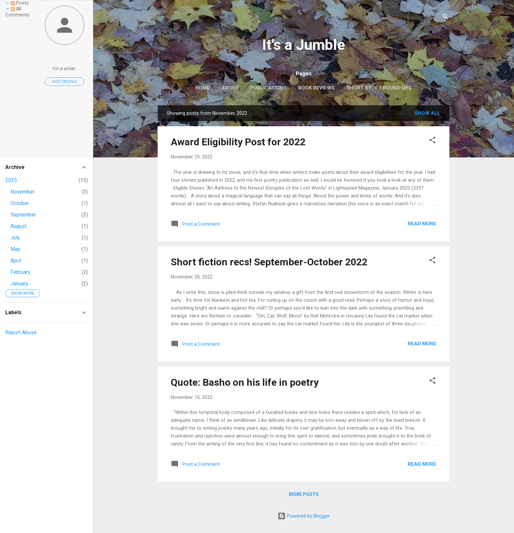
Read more (422, 224)
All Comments (17, 12)
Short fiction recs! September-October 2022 (269, 262)
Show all (427, 113)
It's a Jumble (303, 44)
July (15, 238)
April (15, 260)
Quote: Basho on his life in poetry (245, 382)
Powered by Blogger (304, 516)
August (18, 226)
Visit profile (64, 81)
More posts (304, 494)
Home (202, 88)
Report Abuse (21, 332)
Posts (20, 3)
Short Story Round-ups (379, 88)
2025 (11, 180)
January (19, 283)
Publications (268, 88)
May (15, 249)
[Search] (445, 18)
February (20, 272)
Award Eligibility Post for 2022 (238, 142)
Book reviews (316, 88)
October (19, 203)
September (23, 215)
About (230, 88)
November (22, 192)
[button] (432, 141)
